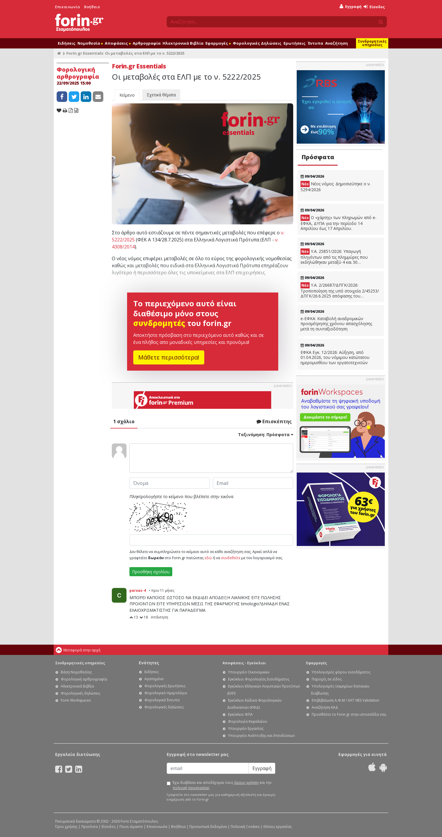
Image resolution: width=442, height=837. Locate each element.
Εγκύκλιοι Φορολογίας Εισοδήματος (258, 679)
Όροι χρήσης (66, 826)
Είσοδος (374, 6)
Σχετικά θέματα (161, 95)
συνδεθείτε (230, 557)
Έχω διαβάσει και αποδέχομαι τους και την (222, 785)
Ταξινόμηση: (265, 434)
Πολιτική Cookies (245, 826)
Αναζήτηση (336, 43)
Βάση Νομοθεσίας (76, 672)
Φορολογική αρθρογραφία (84, 679)
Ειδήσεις (66, 43)
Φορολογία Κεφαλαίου (247, 721)
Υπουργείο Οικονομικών (248, 672)
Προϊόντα (89, 826)
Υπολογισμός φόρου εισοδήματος (341, 672)
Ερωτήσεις (295, 43)
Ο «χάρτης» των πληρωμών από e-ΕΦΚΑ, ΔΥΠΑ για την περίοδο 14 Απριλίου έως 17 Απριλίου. (339, 223)
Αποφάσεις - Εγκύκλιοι (244, 662)
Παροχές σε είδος (327, 679)
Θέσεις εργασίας (277, 826)
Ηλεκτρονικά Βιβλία (183, 43)
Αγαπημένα (153, 678)
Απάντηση (159, 617)
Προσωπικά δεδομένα (208, 826)
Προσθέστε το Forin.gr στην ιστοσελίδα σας (349, 714)
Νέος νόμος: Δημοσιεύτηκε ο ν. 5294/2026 (336, 186)
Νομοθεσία (90, 43)
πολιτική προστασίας (191, 787)
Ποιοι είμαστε (131, 826)
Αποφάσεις (118, 43)
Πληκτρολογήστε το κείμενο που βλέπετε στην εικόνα (181, 496)
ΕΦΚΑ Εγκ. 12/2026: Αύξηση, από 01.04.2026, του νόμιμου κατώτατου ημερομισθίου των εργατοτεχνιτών (335, 357)
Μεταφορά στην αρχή (81, 650)
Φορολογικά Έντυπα (162, 700)
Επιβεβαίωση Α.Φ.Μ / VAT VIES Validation (345, 700)
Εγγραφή (351, 6)
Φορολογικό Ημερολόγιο (165, 692)
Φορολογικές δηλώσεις (80, 693)
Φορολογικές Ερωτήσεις (164, 685)
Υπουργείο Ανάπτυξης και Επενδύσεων (261, 735)
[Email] (208, 768)
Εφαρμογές (218, 43)
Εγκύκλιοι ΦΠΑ (240, 714)
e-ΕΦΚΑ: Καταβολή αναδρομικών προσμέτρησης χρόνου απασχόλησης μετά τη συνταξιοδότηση (336, 324)
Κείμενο (127, 95)
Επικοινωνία (67, 6)
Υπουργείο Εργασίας (246, 728)
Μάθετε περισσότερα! (168, 357)
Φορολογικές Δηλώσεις (257, 43)
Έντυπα (315, 43)
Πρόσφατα (317, 157)
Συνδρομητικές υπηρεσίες (372, 43)
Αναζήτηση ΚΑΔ (325, 707)
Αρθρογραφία (147, 43)
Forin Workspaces (76, 700)
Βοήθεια (92, 6)
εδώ (208, 557)
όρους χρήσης (246, 782)
